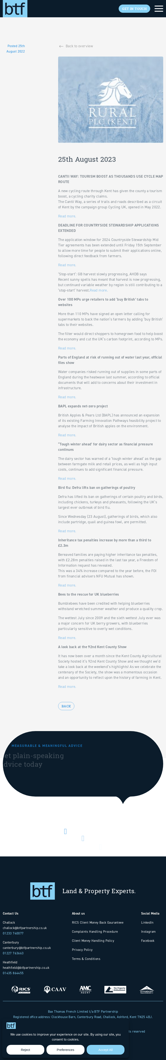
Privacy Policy (82, 950)
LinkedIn (147, 922)
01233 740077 (13, 933)
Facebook (147, 941)
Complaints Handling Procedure (95, 931)
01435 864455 (13, 973)
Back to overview (79, 47)
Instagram (148, 931)
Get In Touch (134, 8)
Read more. (67, 226)
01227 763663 (13, 953)
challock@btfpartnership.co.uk (25, 928)
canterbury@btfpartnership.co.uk (27, 948)
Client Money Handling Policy (93, 941)
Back (66, 715)
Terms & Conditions (86, 959)
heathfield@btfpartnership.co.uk (26, 968)
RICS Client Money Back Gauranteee (97, 922)
